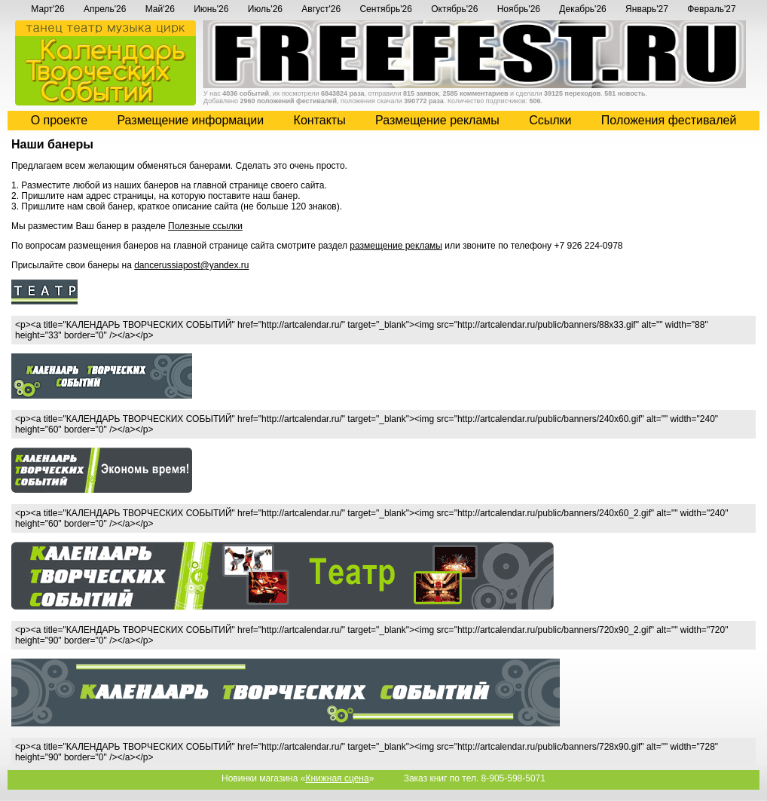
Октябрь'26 (454, 9)
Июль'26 (265, 9)
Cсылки (550, 120)
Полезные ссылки (205, 226)
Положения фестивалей (668, 120)
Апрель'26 (105, 9)
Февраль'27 (711, 9)
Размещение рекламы (437, 120)
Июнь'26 (211, 9)
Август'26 (321, 9)
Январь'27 (646, 9)
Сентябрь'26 (385, 9)
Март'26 (47, 9)
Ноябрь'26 (518, 9)
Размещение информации (190, 120)
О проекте (59, 120)
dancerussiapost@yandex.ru (191, 265)
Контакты (320, 120)
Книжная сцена (336, 778)
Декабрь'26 (582, 9)
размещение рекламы (396, 245)
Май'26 (160, 9)
